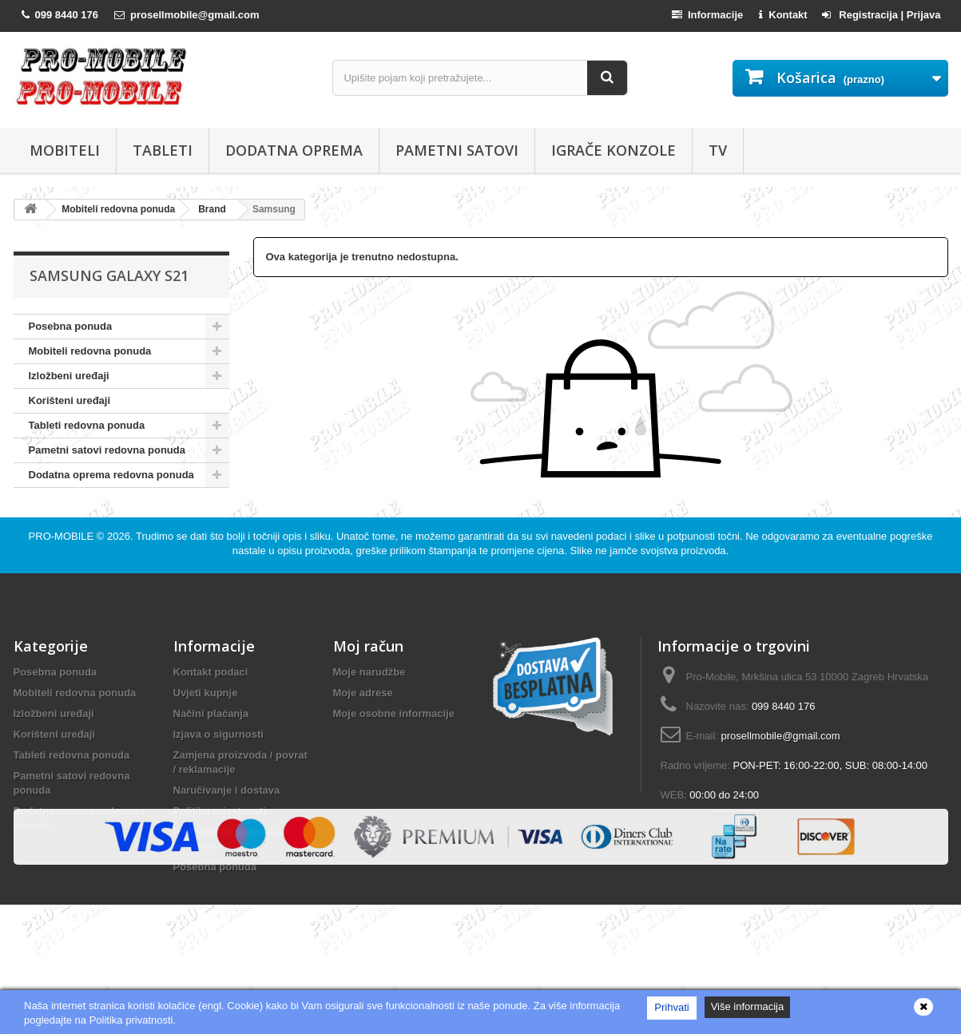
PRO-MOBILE (63, 570)
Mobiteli (65, 150)
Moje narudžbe (369, 706)
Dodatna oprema (294, 150)
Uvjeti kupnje (205, 727)
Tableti (163, 150)
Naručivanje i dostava (226, 824)
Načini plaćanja (211, 748)
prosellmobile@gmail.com (780, 770)
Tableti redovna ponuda (87, 425)
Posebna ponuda (71, 326)
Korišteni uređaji (70, 400)
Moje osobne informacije (394, 748)
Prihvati (671, 1007)
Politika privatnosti (219, 845)
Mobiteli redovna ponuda (90, 351)
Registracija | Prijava (881, 15)
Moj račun (368, 680)
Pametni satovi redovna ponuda (107, 450)
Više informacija (747, 1006)
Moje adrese (363, 727)
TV (718, 150)
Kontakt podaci (210, 706)
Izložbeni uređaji (69, 376)
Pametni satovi (456, 150)
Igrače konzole (613, 150)
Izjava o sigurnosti (218, 769)
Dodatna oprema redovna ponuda (111, 475)
